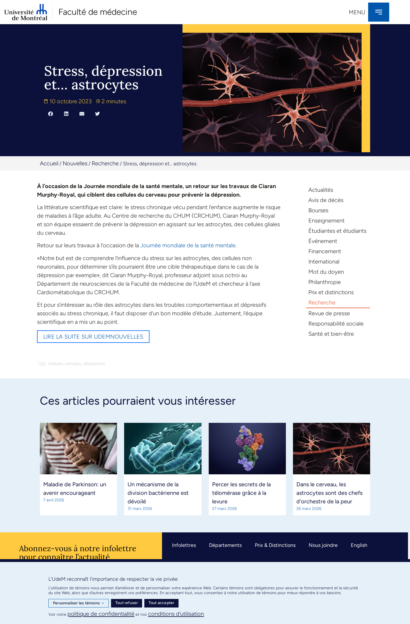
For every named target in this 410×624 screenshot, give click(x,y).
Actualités (320, 189)
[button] (50, 113)
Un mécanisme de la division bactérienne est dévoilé (158, 493)
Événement (322, 241)
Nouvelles (75, 163)
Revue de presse (329, 313)
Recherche (105, 163)
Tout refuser (126, 602)
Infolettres (184, 545)
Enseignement (326, 220)
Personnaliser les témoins (78, 603)
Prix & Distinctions (275, 545)
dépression (94, 363)
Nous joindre (323, 545)
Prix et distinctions (331, 292)
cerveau (73, 363)
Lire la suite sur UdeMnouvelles (93, 336)
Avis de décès (325, 200)
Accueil (49, 163)
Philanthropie (324, 282)
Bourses (318, 210)
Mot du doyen (326, 271)
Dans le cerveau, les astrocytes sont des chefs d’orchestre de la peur (329, 493)
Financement (324, 251)
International (323, 261)
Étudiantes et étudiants (337, 230)
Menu (357, 12)
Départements (225, 545)
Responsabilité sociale (336, 323)
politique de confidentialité (100, 613)
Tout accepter (162, 602)
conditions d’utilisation (176, 613)
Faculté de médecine (97, 12)
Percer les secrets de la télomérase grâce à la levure (241, 493)
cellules (55, 363)
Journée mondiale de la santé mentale (187, 245)
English (359, 545)
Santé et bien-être (331, 333)
